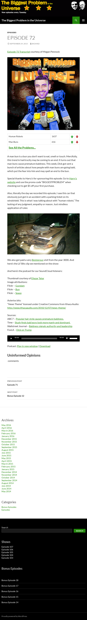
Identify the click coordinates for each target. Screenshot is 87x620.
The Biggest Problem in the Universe (24, 20)
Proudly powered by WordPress (14, 616)
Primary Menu (83, 20)
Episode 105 (7, 552)
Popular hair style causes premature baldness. (40, 318)
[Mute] (67, 338)
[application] (43, 338)
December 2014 (9, 472)
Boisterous (37, 259)
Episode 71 (43, 382)
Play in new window (27, 346)
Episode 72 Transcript (18, 51)
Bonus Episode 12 (43, 393)
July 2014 (6, 486)
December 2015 (9, 439)
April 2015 (7, 461)
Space (18, 293)
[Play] (11, 338)
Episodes (11, 32)
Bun (17, 289)
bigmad (36, 43)
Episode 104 (7, 555)
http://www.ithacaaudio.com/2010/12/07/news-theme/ (36, 307)
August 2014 (8, 483)
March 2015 (7, 463)
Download (44, 346)
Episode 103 (7, 557)
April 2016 (7, 428)
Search (5, 527)
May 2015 (6, 458)
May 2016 (6, 425)
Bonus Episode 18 (10, 580)
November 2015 (9, 441)
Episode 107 (7, 546)
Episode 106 (7, 549)
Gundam (20, 285)
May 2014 (6, 491)
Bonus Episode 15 (10, 596)
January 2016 (8, 436)
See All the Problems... (22, 147)
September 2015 (9, 447)
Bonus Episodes (9, 507)
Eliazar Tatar (37, 278)
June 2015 (6, 455)
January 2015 (8, 469)
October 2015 (8, 444)
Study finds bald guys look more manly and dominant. (42, 322)
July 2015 (6, 452)
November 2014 (9, 474)
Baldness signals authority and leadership (50, 326)
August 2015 (8, 450)
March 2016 (7, 430)
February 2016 (9, 433)
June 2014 (6, 488)
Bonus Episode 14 (10, 602)
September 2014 (9, 480)
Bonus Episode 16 (10, 591)
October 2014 (8, 477)
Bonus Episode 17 (10, 585)
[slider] (39, 338)
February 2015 (9, 466)
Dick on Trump (24, 329)
